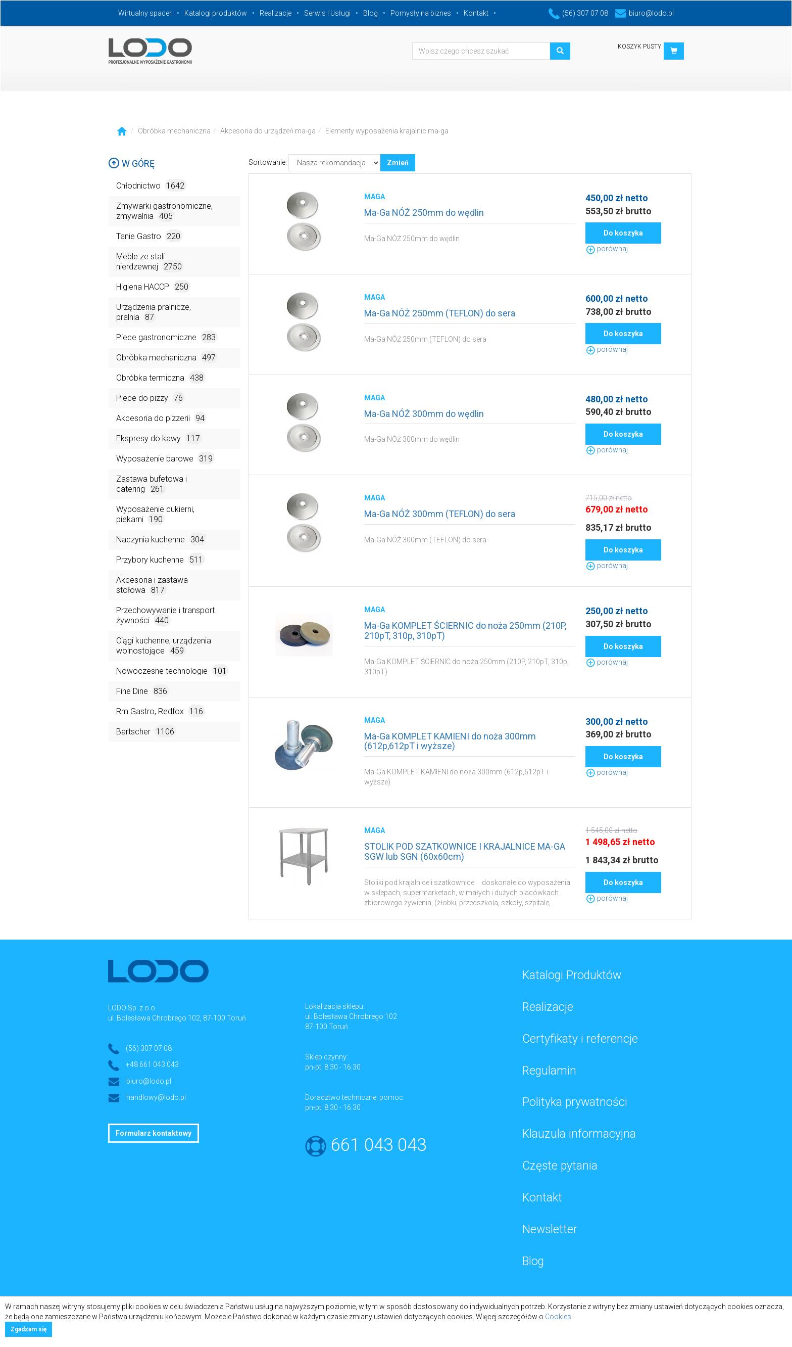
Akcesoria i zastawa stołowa (152, 585)
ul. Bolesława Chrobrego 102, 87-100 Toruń (177, 1018)
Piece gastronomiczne (167, 337)
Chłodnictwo (151, 185)
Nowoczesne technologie (172, 670)
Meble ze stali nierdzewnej (150, 262)
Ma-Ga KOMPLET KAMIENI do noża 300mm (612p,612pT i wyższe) (450, 741)
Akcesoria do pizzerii (161, 417)
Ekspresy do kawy (159, 438)
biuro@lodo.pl (644, 13)
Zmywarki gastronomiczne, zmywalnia (164, 211)
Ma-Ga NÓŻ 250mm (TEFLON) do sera (439, 313)
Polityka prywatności (574, 1102)
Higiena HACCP (153, 286)
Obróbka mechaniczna (174, 131)
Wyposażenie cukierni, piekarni (155, 514)
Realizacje (275, 13)
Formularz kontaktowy (153, 1133)
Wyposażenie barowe (165, 458)
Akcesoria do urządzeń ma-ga (268, 131)
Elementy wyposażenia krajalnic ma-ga (387, 131)
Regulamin (549, 1071)
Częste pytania (560, 1166)
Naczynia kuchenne (161, 539)
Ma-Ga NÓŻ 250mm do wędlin (424, 212)
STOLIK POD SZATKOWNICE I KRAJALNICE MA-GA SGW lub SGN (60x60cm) (464, 851)
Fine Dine (142, 690)
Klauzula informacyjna (579, 1134)
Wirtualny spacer (145, 13)
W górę (131, 163)
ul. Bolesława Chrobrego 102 (351, 1016)
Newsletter (549, 1229)
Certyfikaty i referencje (580, 1039)
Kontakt (476, 13)
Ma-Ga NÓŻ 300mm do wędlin (424, 413)
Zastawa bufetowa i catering (151, 484)
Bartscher (146, 731)
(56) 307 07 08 (578, 13)
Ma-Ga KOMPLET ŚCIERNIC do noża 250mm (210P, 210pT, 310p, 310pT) (465, 630)
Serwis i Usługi (327, 13)
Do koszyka (623, 233)
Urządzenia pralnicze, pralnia (153, 312)
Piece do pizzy (150, 397)
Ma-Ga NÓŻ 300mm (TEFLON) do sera (439, 513)
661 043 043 (378, 1145)
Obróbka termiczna (161, 377)
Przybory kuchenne (160, 559)
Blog (370, 13)
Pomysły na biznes (420, 13)
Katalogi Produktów (571, 975)
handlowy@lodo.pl (156, 1097)
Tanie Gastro (149, 235)
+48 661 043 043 (152, 1064)
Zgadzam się (28, 1329)
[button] (674, 51)
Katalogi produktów (215, 13)
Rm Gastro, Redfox (160, 711)
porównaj (606, 249)
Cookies (558, 1317)
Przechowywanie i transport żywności (165, 616)
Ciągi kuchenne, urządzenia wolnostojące (163, 646)
